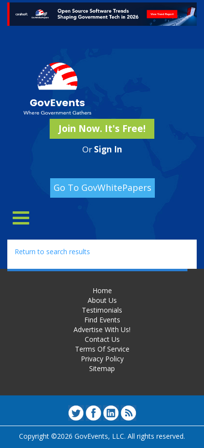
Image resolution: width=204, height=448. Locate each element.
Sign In (108, 149)
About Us (102, 300)
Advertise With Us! (102, 329)
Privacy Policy (102, 358)
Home (102, 290)
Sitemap (102, 368)
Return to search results (52, 251)
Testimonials (102, 310)
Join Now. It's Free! (102, 128)
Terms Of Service (102, 349)
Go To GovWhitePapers (102, 187)
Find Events (102, 319)
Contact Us (102, 339)
